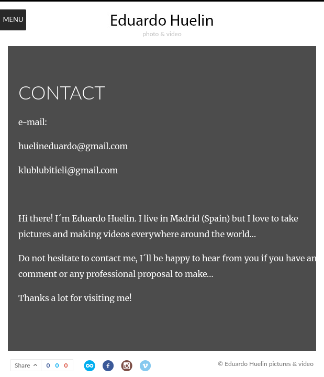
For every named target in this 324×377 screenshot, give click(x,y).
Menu (13, 19)
